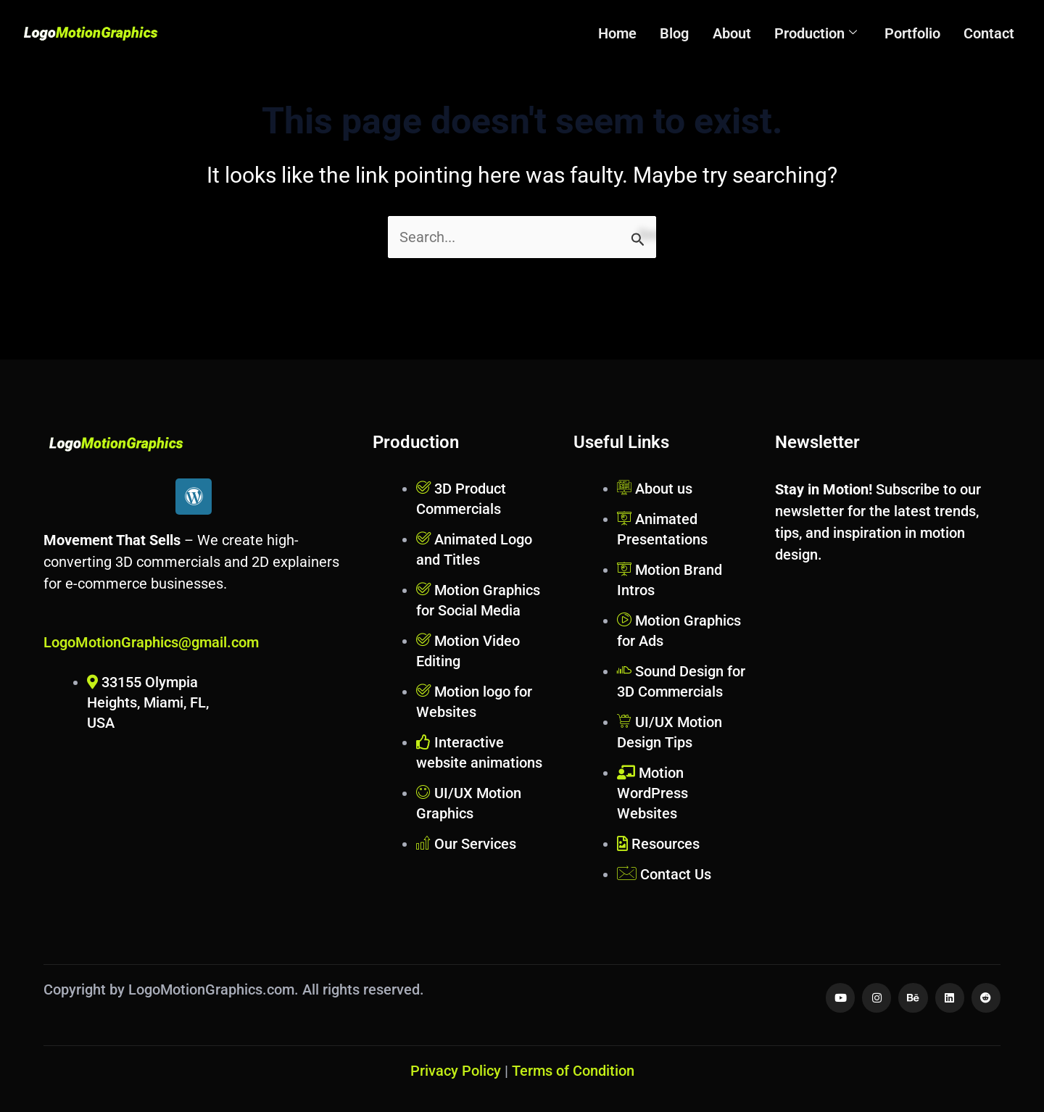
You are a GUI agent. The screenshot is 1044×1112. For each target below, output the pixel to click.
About (737, 33)
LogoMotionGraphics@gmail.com (151, 642)
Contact (989, 33)
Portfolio (914, 33)
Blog (681, 33)
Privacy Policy (455, 1070)
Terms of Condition (573, 1070)
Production (819, 33)
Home (626, 33)
